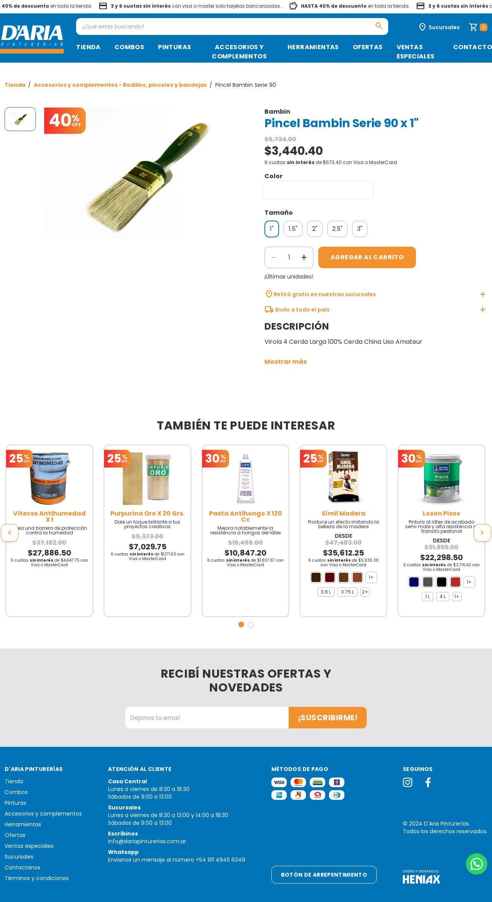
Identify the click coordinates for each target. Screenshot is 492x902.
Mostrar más (285, 361)
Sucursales (19, 857)
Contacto (472, 47)
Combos (129, 47)
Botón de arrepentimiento (324, 875)
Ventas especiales (416, 52)
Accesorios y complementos (239, 52)
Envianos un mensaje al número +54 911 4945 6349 (176, 860)
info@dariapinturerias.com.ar (147, 841)
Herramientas (313, 47)
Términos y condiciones (37, 878)
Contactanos (22, 867)
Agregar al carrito (367, 257)
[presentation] (9, 533)
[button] (241, 624)
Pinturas (174, 47)
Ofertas (368, 47)
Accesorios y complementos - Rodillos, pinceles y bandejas (121, 85)
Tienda (88, 47)
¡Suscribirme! (328, 717)
